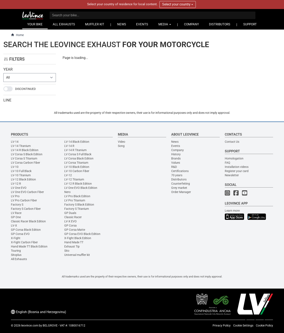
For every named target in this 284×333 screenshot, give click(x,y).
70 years (176, 175)
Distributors (179, 179)
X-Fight (15, 238)
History (176, 154)
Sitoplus (16, 255)
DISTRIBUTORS (219, 24)
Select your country (177, 4)
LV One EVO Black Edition (80, 187)
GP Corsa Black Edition (26, 229)
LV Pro (15, 196)
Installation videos (236, 166)
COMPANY (191, 24)
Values (175, 162)
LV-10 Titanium (21, 175)
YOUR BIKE (35, 24)
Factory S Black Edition (79, 204)
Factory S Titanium (76, 208)
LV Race (16, 213)
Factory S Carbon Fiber (26, 208)
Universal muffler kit (77, 255)
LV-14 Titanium (21, 146)
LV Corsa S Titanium (24, 158)
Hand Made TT (73, 242)
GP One (16, 217)
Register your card (236, 171)
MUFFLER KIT (94, 24)
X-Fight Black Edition (77, 238)
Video (121, 141)
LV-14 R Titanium (75, 150)
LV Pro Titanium (74, 200)
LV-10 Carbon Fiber (76, 171)
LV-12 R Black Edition (78, 183)
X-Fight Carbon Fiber (24, 242)
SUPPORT (250, 24)
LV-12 (68, 175)
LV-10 (14, 166)
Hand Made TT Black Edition (29, 246)
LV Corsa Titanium (76, 162)
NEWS (121, 24)
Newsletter (232, 175)
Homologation (234, 158)
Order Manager (181, 192)
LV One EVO (18, 187)
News (175, 141)
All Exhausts (19, 259)
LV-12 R (16, 183)
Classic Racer (73, 217)
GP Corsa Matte (74, 229)
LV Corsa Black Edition (78, 158)
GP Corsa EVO (20, 234)
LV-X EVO (70, 221)
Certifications (180, 171)
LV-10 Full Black (21, 171)
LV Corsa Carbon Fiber (25, 162)
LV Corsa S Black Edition (26, 154)
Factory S (17, 204)
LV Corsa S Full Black (77, 154)
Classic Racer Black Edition (28, 221)
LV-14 (14, 141)
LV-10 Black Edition (76, 166)
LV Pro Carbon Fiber (24, 200)
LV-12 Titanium (74, 179)
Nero (67, 192)
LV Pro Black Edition (77, 196)
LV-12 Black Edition (23, 179)
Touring (16, 250)
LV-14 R (69, 146)
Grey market (179, 187)
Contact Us (232, 141)
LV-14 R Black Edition (24, 150)
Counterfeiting (180, 183)
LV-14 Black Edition (76, 141)
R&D (174, 166)
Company (177, 150)
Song (121, 146)
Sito (66, 250)
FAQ (227, 162)
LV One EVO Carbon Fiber (27, 192)
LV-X (14, 225)
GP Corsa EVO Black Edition (82, 234)
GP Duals (70, 213)
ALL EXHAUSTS (64, 24)
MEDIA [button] (164, 24)
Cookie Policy (264, 325)
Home (17, 35)
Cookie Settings (243, 325)
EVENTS (142, 24)
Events (175, 146)
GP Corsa (70, 225)
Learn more (232, 210)
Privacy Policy (222, 325)
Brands (176, 158)
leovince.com (29, 325)
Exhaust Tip (72, 246)
